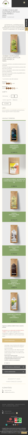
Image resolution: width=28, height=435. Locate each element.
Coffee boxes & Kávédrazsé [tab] (14, 367)
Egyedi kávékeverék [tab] (14, 371)
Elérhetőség (10, 404)
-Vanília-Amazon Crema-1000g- (14, 214)
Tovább (7, 363)
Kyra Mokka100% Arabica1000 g (14, 147)
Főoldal (4, 17)
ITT (17, 432)
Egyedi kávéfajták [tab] (14, 340)
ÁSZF (3, 406)
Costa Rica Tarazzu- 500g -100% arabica (14, 316)
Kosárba (6, 103)
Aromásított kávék (14, 379)
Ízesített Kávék (10, 17)
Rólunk (4, 404)
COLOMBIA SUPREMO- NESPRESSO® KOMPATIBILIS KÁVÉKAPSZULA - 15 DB (14, 181)
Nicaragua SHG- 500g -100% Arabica (14, 248)
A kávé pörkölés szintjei (14, 381)
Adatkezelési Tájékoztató (12, 406)
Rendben (24, 432)
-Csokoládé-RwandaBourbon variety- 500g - (14, 283)
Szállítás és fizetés (12, 334)
